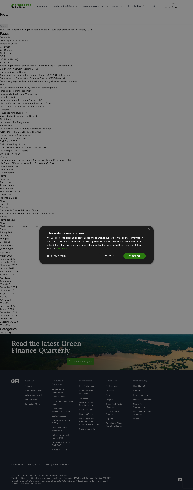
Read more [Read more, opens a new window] (61, 248)
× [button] (149, 229)
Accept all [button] (134, 255)
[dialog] (96, 245)
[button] (56, 256)
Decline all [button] (108, 255)
